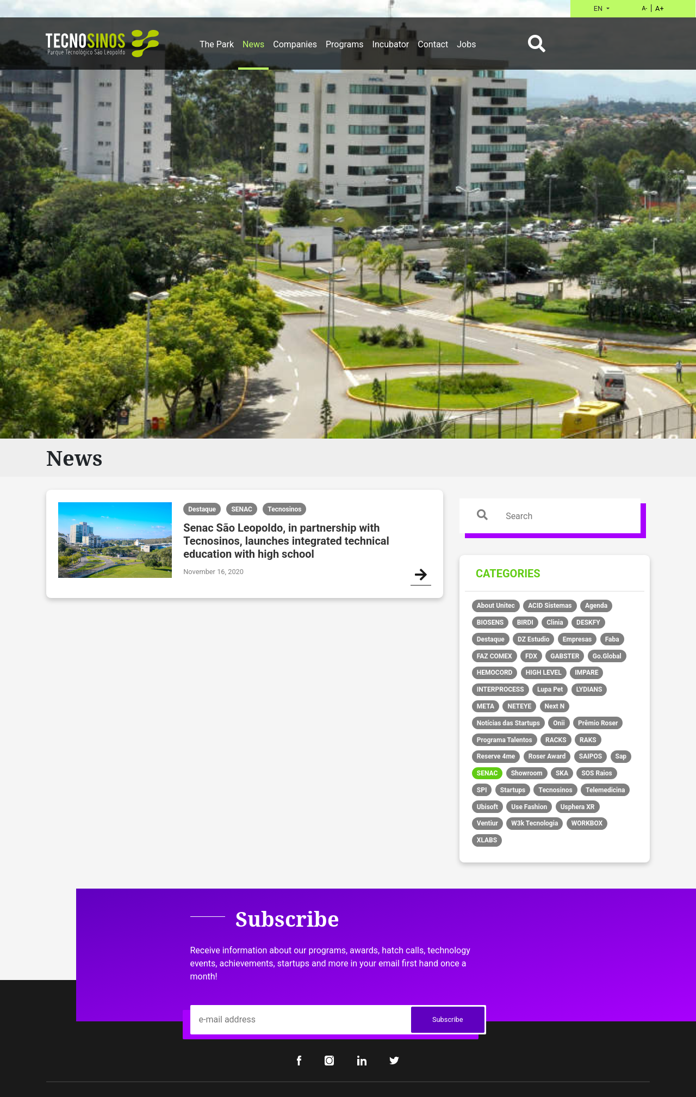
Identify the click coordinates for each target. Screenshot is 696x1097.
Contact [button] (433, 44)
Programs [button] (345, 44)
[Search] (561, 515)
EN (599, 8)
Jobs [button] (466, 44)
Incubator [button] (390, 44)
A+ (659, 8)
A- (644, 8)
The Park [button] (217, 44)
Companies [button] (295, 44)
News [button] (253, 44)
